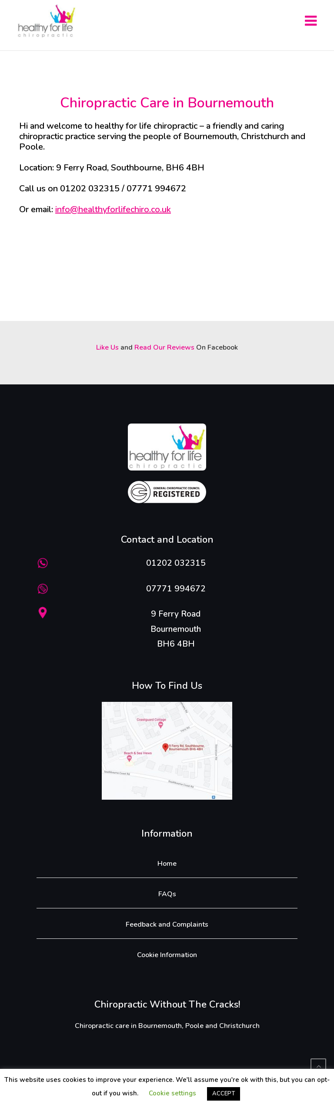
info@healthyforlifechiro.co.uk (113, 209)
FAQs (167, 894)
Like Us (107, 347)
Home (167, 863)
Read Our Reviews (164, 347)
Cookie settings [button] (172, 1093)
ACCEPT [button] (223, 1094)
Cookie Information (167, 955)
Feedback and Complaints (167, 924)
